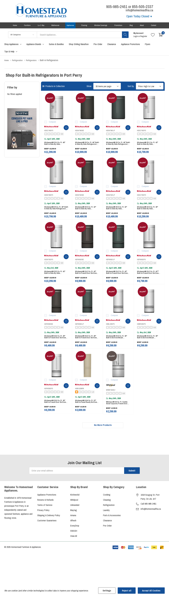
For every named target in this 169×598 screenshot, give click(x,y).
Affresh (73, 542)
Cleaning (107, 522)
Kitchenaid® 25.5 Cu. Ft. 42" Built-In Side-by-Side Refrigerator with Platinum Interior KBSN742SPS (56, 287)
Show (89, 94)
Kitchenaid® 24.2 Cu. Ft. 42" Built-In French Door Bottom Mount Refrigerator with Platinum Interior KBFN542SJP (118, 287)
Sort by (131, 94)
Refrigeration (109, 527)
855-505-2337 (142, 6)
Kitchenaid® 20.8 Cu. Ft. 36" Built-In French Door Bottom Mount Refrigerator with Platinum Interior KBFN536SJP (87, 354)
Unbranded (74, 527)
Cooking (106, 516)
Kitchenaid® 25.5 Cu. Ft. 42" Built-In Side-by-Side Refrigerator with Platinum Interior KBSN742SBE (87, 220)
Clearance (107, 542)
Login (135, 44)
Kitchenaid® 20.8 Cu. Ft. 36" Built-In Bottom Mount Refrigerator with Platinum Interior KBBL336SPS (118, 354)
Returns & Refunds (45, 522)
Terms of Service (44, 527)
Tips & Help (9, 59)
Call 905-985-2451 (148, 525)
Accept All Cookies (151, 590)
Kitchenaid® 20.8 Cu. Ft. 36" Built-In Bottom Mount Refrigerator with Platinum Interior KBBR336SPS (149, 354)
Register (143, 44)
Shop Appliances (11, 52)
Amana (73, 537)
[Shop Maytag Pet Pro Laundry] (22, 136)
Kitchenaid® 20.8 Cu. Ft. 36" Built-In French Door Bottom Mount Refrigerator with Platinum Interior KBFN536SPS (56, 422)
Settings (107, 590)
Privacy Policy (43, 532)
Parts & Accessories (112, 537)
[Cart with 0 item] (161, 42)
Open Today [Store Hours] (139, 16)
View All (73, 558)
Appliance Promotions (46, 516)
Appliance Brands (33, 52)
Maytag (73, 532)
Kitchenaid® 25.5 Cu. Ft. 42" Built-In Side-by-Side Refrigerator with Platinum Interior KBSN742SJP (118, 220)
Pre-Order (107, 547)
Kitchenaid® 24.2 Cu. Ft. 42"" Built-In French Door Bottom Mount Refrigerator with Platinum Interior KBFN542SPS (149, 287)
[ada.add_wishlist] (64, 135)
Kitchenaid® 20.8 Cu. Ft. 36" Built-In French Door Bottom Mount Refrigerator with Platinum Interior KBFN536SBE (56, 354)
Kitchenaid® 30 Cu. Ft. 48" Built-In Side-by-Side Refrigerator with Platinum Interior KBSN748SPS (56, 220)
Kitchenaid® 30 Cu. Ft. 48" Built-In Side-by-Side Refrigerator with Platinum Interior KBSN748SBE (87, 153)
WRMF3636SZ (110, 408)
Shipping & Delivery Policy (48, 537)
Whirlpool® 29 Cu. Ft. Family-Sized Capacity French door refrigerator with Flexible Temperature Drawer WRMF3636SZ (117, 423)
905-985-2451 (116, 6)
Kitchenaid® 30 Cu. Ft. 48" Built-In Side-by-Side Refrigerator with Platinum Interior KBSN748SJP (118, 153)
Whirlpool (74, 522)
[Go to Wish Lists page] (153, 42)
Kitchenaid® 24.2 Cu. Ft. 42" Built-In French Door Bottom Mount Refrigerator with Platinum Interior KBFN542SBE (87, 287)
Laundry (106, 532)
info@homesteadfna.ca (151, 531)
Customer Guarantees (46, 542)
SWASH (73, 553)
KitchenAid (74, 516)
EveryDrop (74, 547)
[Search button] (125, 42)
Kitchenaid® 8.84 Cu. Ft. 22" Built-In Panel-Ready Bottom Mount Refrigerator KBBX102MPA (87, 422)
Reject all (126, 590)
